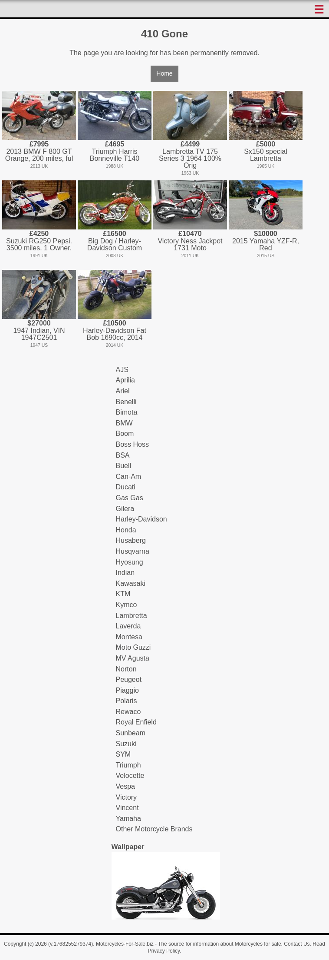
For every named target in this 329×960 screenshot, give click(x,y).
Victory (126, 797)
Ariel (123, 391)
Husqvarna (132, 551)
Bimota (127, 412)
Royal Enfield (136, 722)
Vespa (125, 786)
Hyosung (129, 562)
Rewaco (128, 711)
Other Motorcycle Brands (154, 829)
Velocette (130, 775)
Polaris (126, 700)
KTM (123, 594)
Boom (125, 433)
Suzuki (126, 743)
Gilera (125, 508)
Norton (126, 669)
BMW (124, 423)
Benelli (126, 401)
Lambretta (131, 615)
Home (164, 73)
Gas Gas (129, 498)
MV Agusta (132, 658)
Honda (126, 530)
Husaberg (131, 540)
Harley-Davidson (141, 519)
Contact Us (296, 944)
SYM (123, 754)
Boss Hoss (132, 444)
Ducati (125, 487)
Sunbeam (131, 733)
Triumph (128, 765)
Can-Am (128, 476)
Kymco (126, 604)
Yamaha (128, 818)
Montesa (129, 637)
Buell (124, 465)
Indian (125, 572)
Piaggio (127, 690)
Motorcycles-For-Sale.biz (125, 944)
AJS (122, 369)
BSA (123, 455)
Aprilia (125, 380)
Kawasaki (130, 583)
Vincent (127, 807)
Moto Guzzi (133, 647)
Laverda (128, 626)
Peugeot (129, 679)
